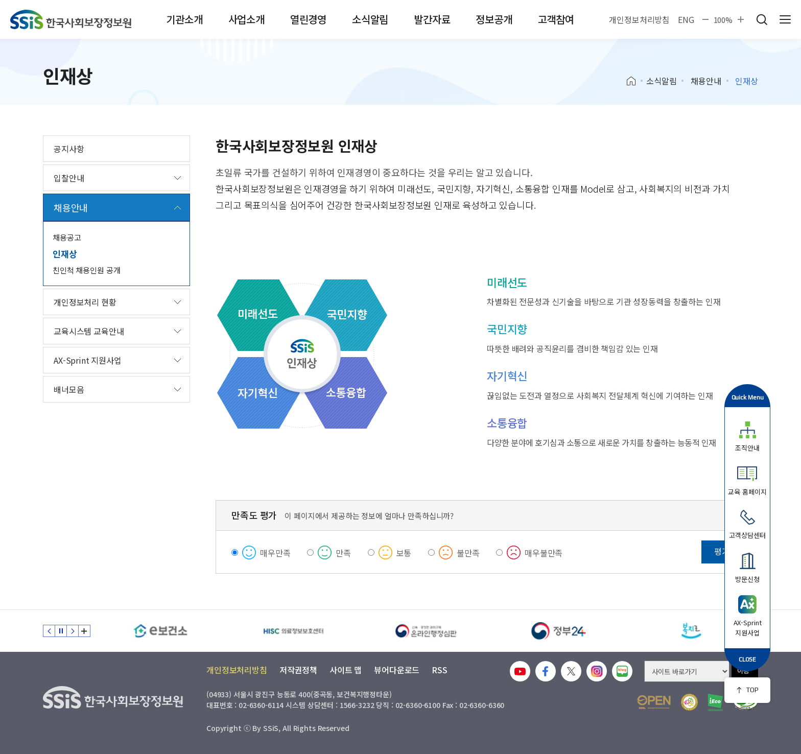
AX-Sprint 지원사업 (88, 360)
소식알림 (370, 19)
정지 (61, 631)
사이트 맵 (345, 670)
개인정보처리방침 (639, 19)
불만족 (468, 553)
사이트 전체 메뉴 (785, 19)
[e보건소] (160, 631)
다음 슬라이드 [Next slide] (72, 631)
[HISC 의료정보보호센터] (293, 631)
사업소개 (246, 19)
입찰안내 (69, 178)
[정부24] (558, 631)
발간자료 (432, 19)
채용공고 (67, 237)
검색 (761, 19)
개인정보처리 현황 (85, 302)
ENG (686, 19)
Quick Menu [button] (748, 397)
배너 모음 (84, 631)
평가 (721, 551)
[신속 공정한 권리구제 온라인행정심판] (426, 631)
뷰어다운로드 (396, 670)
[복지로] (691, 631)
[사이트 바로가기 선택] (686, 671)
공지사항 (69, 149)
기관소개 (184, 19)
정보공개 (494, 19)
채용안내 (706, 81)
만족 (343, 553)
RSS (439, 670)
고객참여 (556, 19)
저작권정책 (298, 670)
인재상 (65, 253)
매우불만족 (543, 553)
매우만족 (275, 553)
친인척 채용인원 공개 (86, 270)
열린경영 (308, 19)
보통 (404, 553)
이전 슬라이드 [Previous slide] (49, 631)
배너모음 (69, 389)
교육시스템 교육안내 (89, 331)
